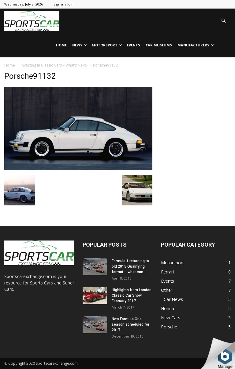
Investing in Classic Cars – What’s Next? (54, 65)
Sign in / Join (63, 4)
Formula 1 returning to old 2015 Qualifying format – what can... (130, 266)
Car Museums (159, 45)
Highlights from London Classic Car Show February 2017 (131, 295)
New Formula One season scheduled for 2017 (130, 324)
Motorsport (107, 45)
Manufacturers (195, 45)
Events (133, 45)
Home (61, 45)
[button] (223, 21)
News (79, 45)
